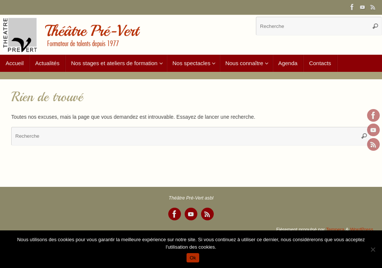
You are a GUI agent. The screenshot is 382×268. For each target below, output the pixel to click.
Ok (193, 258)
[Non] (372, 249)
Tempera (335, 229)
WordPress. (362, 229)
